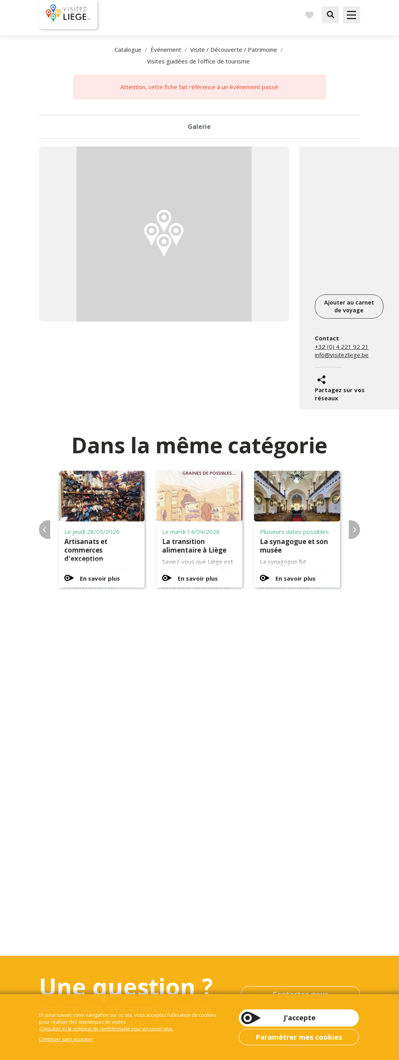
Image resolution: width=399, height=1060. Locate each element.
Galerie (199, 126)
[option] (164, 234)
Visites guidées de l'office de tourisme (198, 61)
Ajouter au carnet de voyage (349, 306)
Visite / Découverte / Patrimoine (233, 49)
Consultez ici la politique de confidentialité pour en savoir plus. (106, 1028)
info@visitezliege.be (342, 355)
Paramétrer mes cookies (299, 1037)
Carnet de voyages (309, 14)
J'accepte (300, 1017)
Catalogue (128, 49)
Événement (165, 49)
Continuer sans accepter (66, 1039)
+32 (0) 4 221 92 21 (342, 346)
